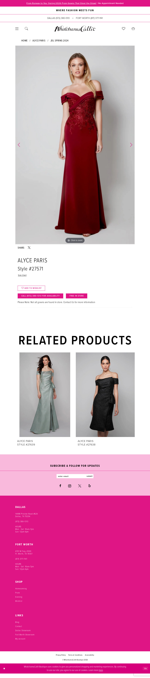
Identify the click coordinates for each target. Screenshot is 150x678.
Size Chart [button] (23, 276)
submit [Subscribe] (92, 480)
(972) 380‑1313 (21, 525)
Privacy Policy (61, 659)
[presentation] (44, 398)
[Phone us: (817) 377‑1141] (89, 18)
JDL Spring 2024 (59, 41)
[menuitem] (17, 29)
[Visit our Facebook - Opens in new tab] (60, 490)
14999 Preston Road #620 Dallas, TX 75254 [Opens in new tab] (26, 519)
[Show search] (26, 29)
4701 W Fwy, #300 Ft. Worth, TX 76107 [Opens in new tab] (23, 557)
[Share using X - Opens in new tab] (29, 248)
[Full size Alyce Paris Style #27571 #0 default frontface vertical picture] (75, 145)
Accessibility (89, 659)
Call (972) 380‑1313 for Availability (44, 299)
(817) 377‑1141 (21, 563)
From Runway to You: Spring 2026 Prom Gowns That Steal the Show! (58, 3)
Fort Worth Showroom (25, 639)
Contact (18, 630)
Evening (18, 601)
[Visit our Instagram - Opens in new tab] (69, 490)
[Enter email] (75, 480)
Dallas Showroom (23, 634)
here (101, 674)
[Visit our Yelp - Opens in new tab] (89, 490)
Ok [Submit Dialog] (145, 672)
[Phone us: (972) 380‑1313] (58, 18)
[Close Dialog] (4, 673)
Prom (17, 597)
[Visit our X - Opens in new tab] (79, 490)
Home (24, 41)
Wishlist (18, 605)
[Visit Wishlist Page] (123, 29)
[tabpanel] (75, 145)
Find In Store (86, 299)
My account (20, 643)
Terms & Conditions (75, 659)
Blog (17, 626)
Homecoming (21, 593)
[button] (17, 29)
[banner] (75, 29)
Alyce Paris (38, 41)
